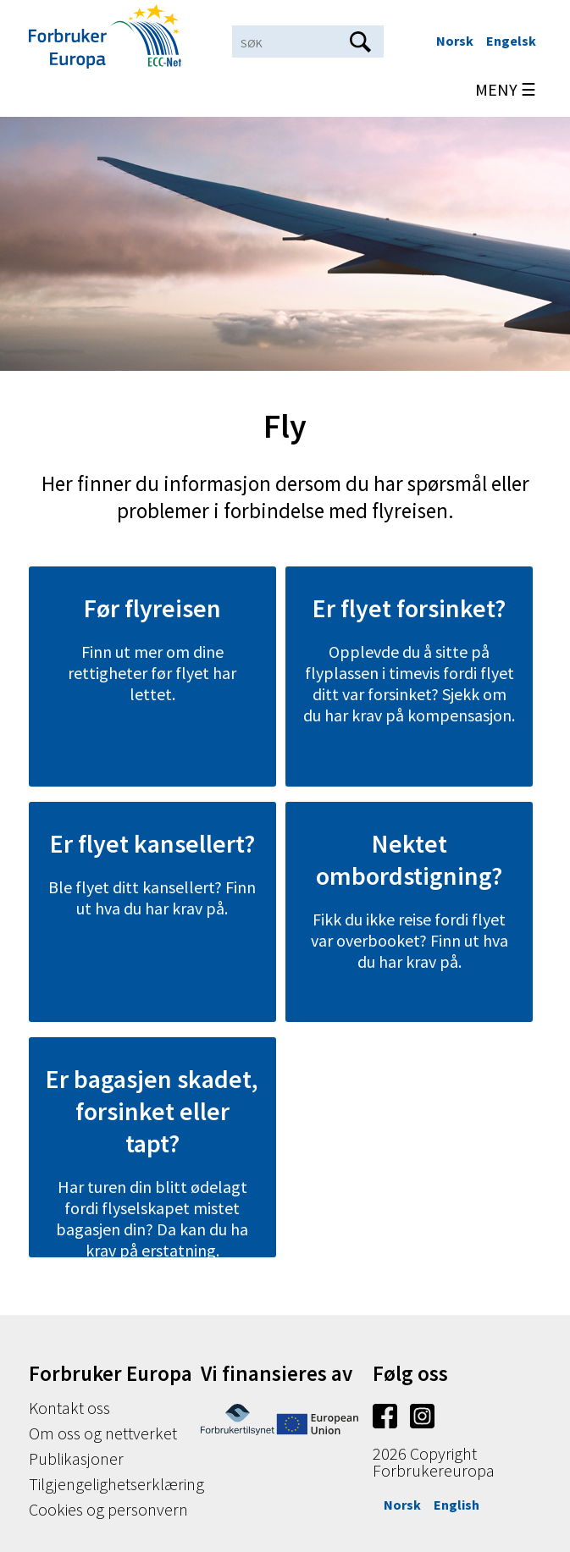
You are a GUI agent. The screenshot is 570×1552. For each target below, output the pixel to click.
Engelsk (511, 40)
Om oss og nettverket (103, 1433)
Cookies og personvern (108, 1509)
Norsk (454, 40)
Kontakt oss (69, 1407)
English (456, 1504)
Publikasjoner (76, 1458)
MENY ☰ (505, 89)
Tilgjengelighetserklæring (116, 1483)
